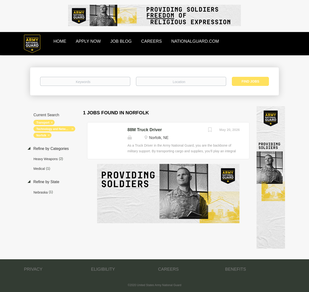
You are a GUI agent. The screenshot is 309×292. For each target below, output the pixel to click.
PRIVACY (33, 269)
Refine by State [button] (45, 182)
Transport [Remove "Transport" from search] (42, 122)
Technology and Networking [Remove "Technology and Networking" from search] (55, 129)
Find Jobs (250, 81)
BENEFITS (235, 269)
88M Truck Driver (144, 129)
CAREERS (168, 269)
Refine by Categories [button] (50, 149)
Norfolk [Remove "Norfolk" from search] (41, 135)
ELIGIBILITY (103, 269)
